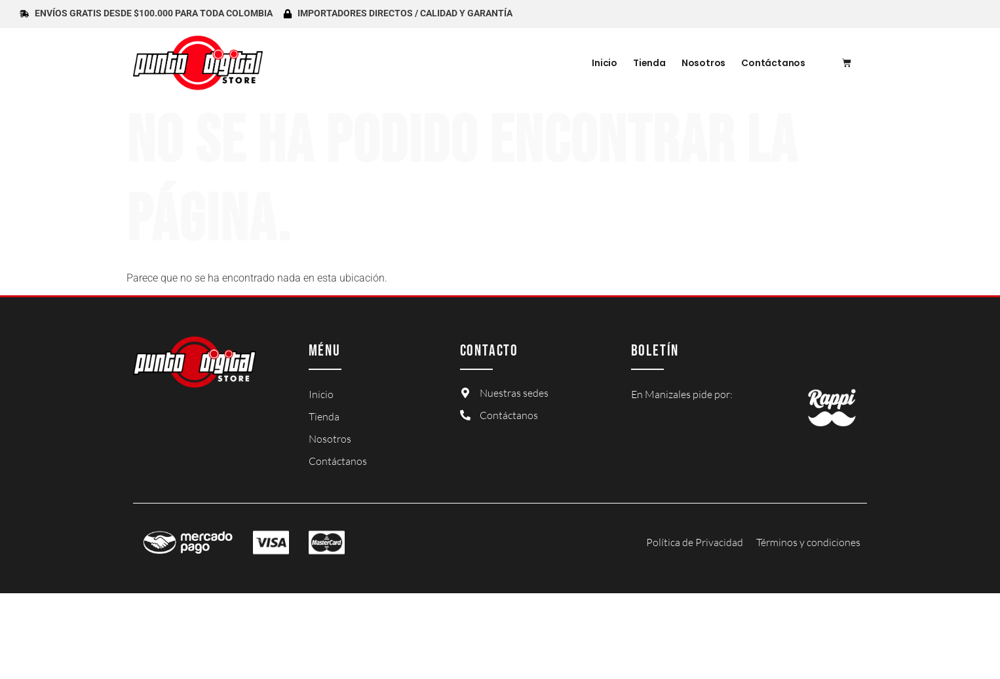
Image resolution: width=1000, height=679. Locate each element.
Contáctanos (773, 62)
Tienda (649, 62)
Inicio (604, 62)
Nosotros (703, 62)
